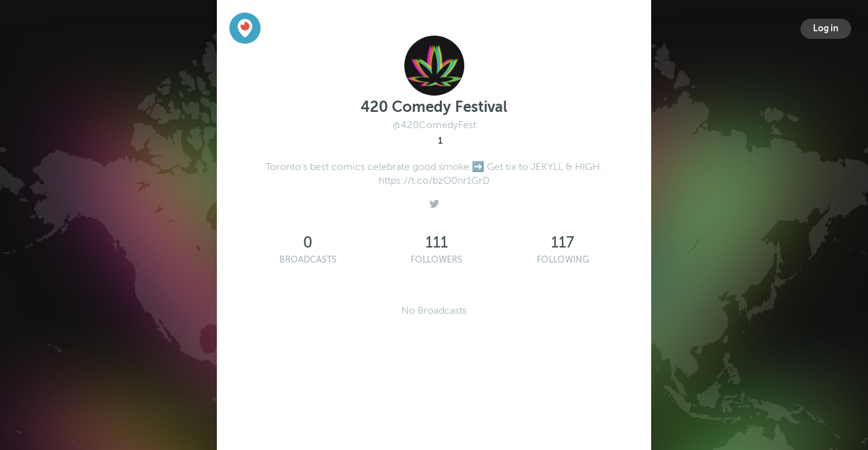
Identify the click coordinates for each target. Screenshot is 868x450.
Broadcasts (308, 259)
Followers (436, 259)
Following (563, 259)
